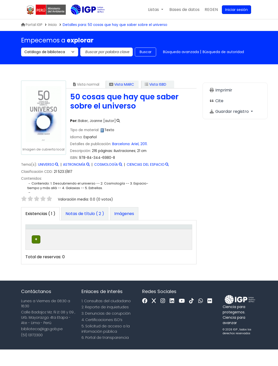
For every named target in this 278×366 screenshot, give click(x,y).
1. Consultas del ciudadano (106, 317)
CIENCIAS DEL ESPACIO (146, 164)
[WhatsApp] (201, 317)
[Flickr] (211, 317)
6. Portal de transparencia (105, 354)
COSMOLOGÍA (106, 164)
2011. (144, 144)
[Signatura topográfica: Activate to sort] (126, 234)
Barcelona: (121, 144)
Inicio (52, 24)
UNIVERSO (46, 164)
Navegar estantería (119, 258)
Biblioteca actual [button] (58, 237)
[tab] (84, 213)
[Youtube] (183, 317)
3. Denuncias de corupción (105, 330)
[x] (155, 317)
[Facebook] (146, 317)
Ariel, (135, 144)
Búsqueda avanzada (181, 51)
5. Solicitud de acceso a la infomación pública (105, 345)
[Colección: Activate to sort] (92, 234)
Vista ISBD (155, 84)
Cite (216, 101)
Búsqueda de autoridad (223, 51)
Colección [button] (89, 240)
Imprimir (220, 90)
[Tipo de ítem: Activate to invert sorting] (35, 234)
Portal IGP (31, 24)
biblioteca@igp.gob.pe (42, 345)
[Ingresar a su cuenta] (236, 9)
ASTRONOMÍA (74, 164)
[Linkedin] (173, 317)
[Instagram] (164, 317)
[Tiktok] (192, 317)
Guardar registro (229, 111)
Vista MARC (121, 84)
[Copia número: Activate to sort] (157, 234)
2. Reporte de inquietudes (105, 323)
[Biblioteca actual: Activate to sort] (61, 234)
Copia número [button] (154, 237)
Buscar (146, 51)
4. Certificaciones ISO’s (101, 336)
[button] (155, 9)
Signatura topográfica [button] (122, 237)
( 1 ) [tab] (40, 214)
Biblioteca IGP (83, 20)
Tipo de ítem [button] (32, 235)
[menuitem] (211, 9)
